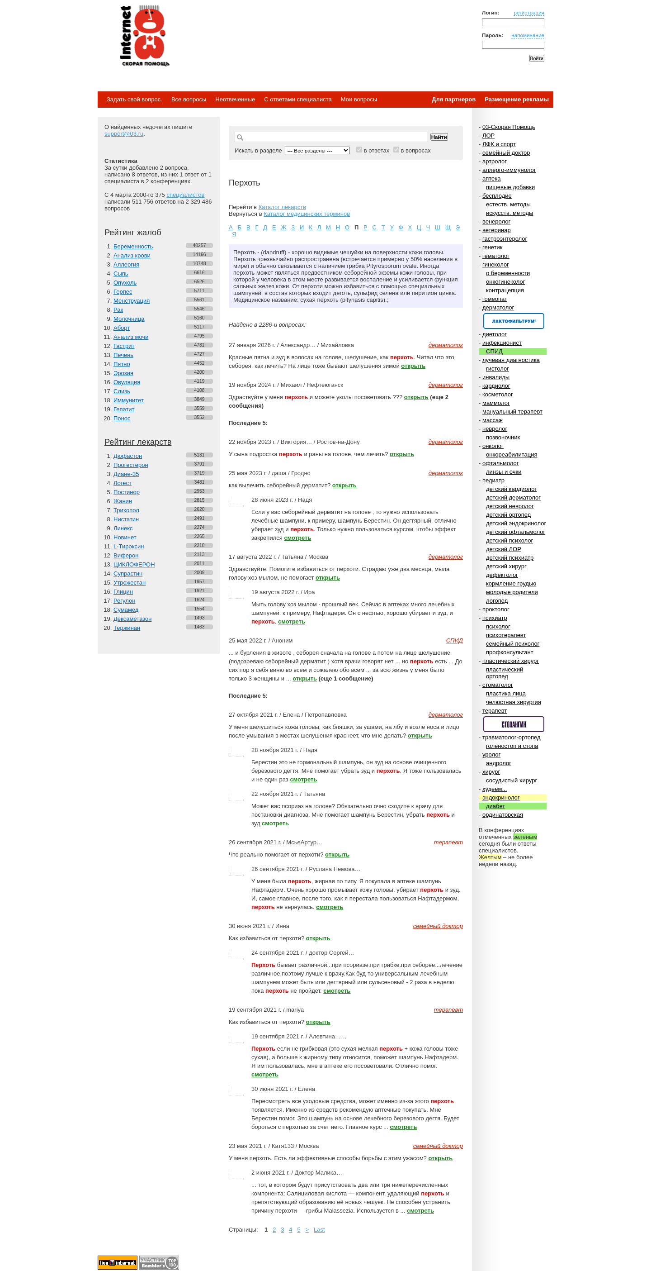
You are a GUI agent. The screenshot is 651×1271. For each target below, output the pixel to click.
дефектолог (502, 574)
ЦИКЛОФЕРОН (134, 564)
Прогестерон (130, 465)
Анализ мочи (130, 336)
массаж (492, 420)
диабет (495, 806)
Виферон (126, 555)
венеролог (496, 221)
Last (319, 1229)
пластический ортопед (504, 673)
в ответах (377, 150)
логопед (497, 600)
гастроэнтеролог (504, 238)
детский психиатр (509, 557)
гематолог (495, 255)
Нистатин (126, 519)
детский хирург (506, 566)
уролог (491, 754)
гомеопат (494, 298)
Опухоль (125, 282)
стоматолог (497, 684)
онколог (493, 446)
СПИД (494, 351)
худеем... (494, 788)
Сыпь (120, 273)
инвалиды (495, 377)
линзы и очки (503, 471)
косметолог (497, 394)
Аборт (121, 327)
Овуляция (126, 382)
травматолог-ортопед (511, 737)
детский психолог (509, 540)
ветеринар (496, 230)
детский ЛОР (503, 549)
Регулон (124, 600)
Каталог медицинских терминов (307, 213)
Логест (122, 483)
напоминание (527, 35)
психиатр (494, 617)
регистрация (529, 12)
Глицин (123, 591)
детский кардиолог (511, 489)
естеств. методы (508, 204)
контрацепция (505, 290)
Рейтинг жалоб (132, 232)
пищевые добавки (510, 187)
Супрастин (127, 573)
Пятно (121, 364)
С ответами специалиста (297, 99)
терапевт (494, 710)
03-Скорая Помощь (508, 127)
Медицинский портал (144, 37)
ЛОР (488, 135)
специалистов (185, 194)
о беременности (508, 273)
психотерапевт (506, 635)
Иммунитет (128, 400)
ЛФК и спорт (499, 144)
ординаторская (502, 814)
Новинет (125, 537)
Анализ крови (132, 255)
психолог (498, 626)
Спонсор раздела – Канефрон (513, 321)
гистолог (497, 368)
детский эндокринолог (516, 523)
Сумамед (125, 609)
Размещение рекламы (517, 99)
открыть (413, 365)
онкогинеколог (505, 281)
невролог (494, 428)
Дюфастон (127, 455)
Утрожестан (129, 582)
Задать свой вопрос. (134, 99)
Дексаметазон (132, 618)
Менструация (131, 300)
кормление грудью (511, 583)
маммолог (496, 403)
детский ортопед (508, 514)
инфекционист (502, 342)
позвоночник (503, 437)
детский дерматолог (513, 497)
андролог (498, 763)
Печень (123, 355)
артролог (494, 161)
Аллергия (126, 264)
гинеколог (495, 264)
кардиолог (496, 385)
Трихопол (126, 510)
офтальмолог (500, 463)
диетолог (494, 334)
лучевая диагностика (511, 360)
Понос (121, 418)
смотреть (297, 537)
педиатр (493, 480)
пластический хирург (510, 660)
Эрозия (123, 373)
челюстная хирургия (513, 702)
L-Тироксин (128, 546)
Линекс (123, 528)
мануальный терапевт (512, 411)
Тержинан (126, 627)
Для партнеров (454, 99)
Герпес (122, 291)
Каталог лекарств (282, 207)
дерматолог (498, 307)
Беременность (133, 246)
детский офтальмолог (515, 531)
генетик (492, 247)
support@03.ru (123, 133)
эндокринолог (501, 797)
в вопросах (415, 150)
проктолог (495, 609)
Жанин (122, 501)
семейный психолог (512, 643)
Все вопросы (188, 99)
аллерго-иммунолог (509, 170)
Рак (118, 309)
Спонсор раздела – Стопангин (513, 724)
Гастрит (123, 346)
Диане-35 (126, 474)
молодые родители (512, 592)
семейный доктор (506, 152)
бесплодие (497, 195)
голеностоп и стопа (512, 746)
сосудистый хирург (511, 780)
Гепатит (124, 409)
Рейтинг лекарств (137, 442)
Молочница (129, 318)
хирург (491, 771)
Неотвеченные (235, 99)
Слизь (121, 391)
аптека (491, 178)
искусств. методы (509, 212)
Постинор (126, 492)
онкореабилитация (512, 454)
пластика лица (506, 693)
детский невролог (510, 506)
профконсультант (509, 652)
